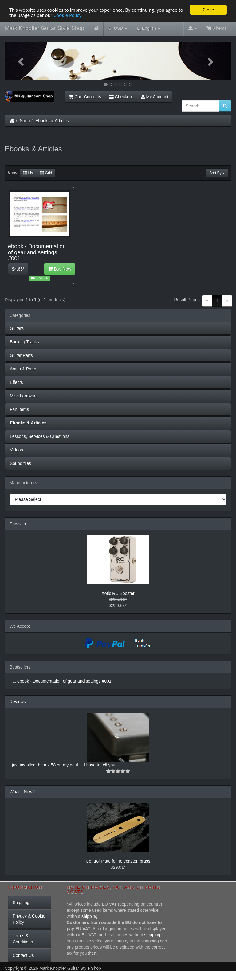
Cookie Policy (67, 15)
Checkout (121, 96)
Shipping (21, 902)
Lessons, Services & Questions (39, 436)
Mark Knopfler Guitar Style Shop (44, 28)
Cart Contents (85, 96)
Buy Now (59, 269)
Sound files (20, 463)
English (148, 28)
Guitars (17, 328)
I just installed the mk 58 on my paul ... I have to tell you (62, 764)
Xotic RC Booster (117, 593)
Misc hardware (24, 395)
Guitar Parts (21, 355)
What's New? (22, 791)
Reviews (18, 701)
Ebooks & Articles (52, 120)
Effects (16, 382)
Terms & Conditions (23, 938)
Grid (46, 173)
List (28, 173)
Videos (16, 449)
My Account (154, 96)
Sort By (217, 173)
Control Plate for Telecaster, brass (118, 861)
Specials (18, 523)
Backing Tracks (24, 341)
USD (117, 28)
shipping (89, 916)
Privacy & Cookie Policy (29, 919)
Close (208, 9)
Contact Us (23, 955)
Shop (25, 120)
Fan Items (19, 409)
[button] (22, 61)
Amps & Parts (23, 368)
